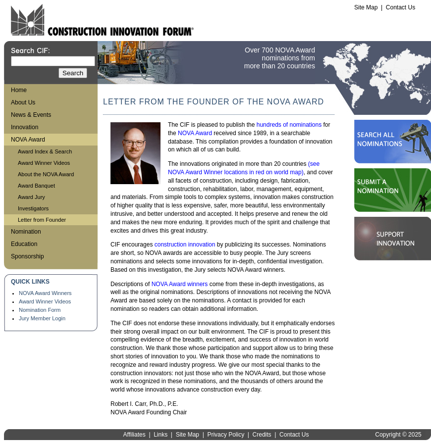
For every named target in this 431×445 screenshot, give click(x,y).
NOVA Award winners (180, 284)
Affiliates (134, 434)
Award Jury (31, 197)
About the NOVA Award (46, 174)
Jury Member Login (42, 318)
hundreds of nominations (289, 124)
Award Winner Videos (44, 163)
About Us (23, 102)
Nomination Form (39, 310)
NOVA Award (28, 139)
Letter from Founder (42, 220)
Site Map (365, 7)
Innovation (24, 127)
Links (160, 434)
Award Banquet (36, 186)
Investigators (33, 208)
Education (24, 244)
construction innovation (185, 244)
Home (19, 90)
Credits (262, 434)
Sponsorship (27, 256)
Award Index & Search (45, 151)
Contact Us (400, 7)
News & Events (31, 114)
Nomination (26, 231)
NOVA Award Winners (45, 293)
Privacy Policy (225, 434)
